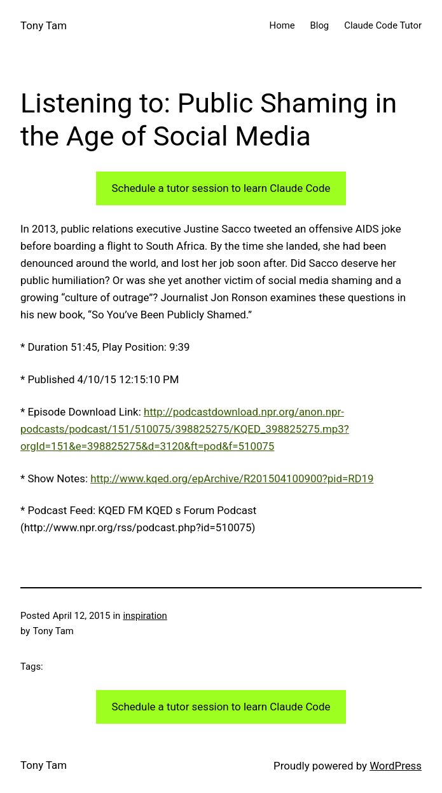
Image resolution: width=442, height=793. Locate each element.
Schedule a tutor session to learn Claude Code (221, 188)
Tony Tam (43, 25)
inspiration (145, 615)
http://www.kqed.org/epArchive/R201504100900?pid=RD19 (231, 478)
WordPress (395, 765)
